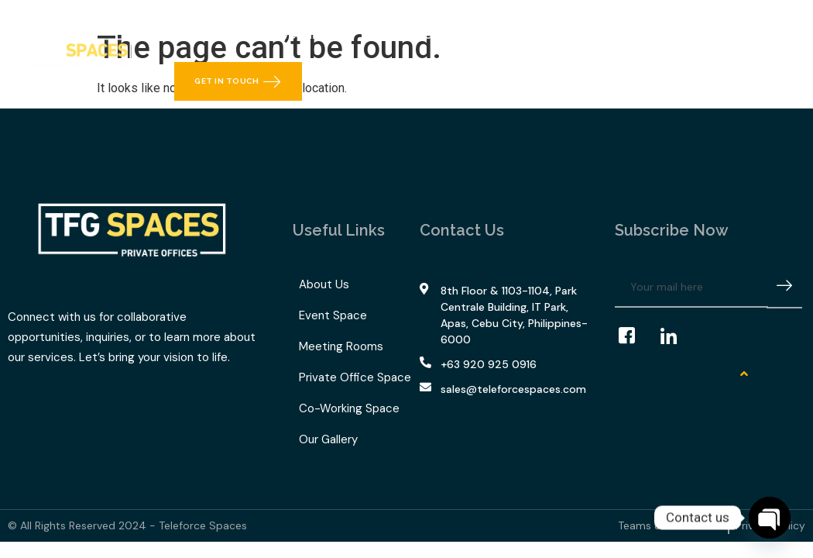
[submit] (784, 287)
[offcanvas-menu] (784, 70)
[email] (692, 287)
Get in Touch (238, 81)
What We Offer (294, 35)
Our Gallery (505, 35)
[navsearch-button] (782, 40)
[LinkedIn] (675, 335)
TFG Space (409, 35)
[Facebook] (634, 335)
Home (203, 35)
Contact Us (593, 35)
